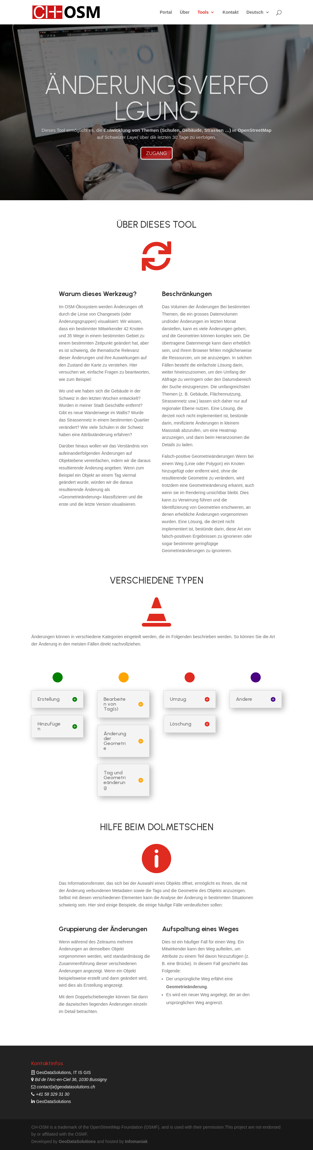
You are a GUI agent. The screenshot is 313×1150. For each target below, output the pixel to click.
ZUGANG (156, 164)
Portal (166, 12)
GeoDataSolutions (53, 1101)
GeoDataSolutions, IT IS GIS (63, 1072)
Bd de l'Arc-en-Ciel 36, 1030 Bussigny (70, 1079)
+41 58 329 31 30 (52, 1094)
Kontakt (230, 12)
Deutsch (254, 12)
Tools (202, 12)
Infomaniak (136, 1141)
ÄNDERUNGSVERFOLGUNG (156, 109)
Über (185, 12)
